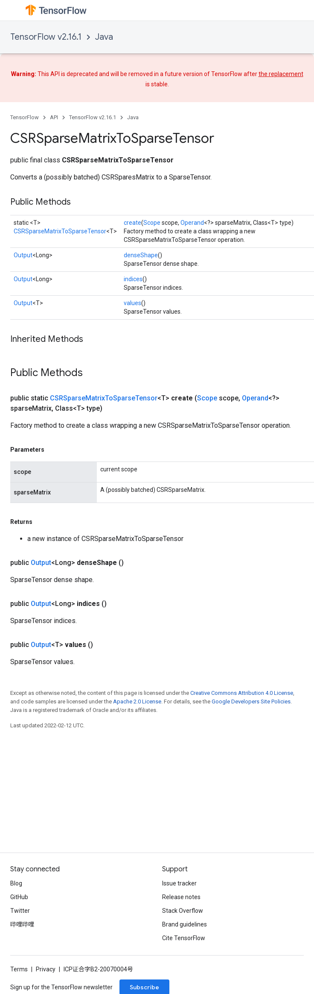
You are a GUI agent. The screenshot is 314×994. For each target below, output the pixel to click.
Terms (19, 969)
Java (104, 37)
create (132, 222)
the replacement (281, 74)
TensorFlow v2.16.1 (45, 37)
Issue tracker (179, 883)
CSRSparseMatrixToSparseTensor (60, 231)
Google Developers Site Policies (251, 701)
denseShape (141, 255)
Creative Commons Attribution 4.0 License (241, 693)
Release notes (181, 897)
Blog (16, 883)
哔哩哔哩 (22, 924)
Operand (192, 222)
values (132, 303)
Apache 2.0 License (137, 701)
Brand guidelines (184, 924)
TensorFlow (24, 117)
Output (23, 255)
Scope (151, 222)
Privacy (45, 969)
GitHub (19, 897)
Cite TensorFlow (183, 938)
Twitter (20, 910)
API (54, 117)
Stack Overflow (182, 910)
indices (133, 279)
